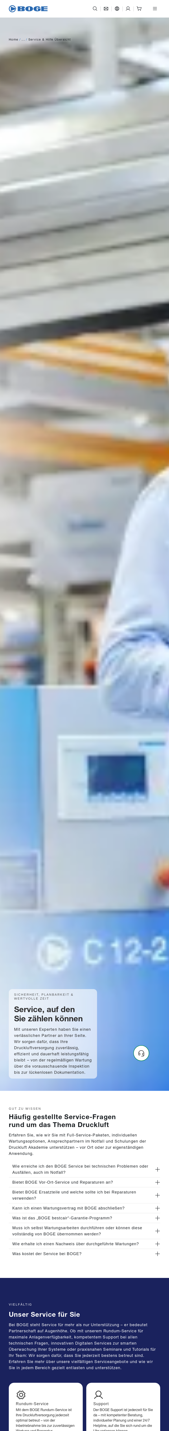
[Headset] (141, 1053)
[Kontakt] (106, 8)
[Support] (128, 8)
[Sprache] (117, 8)
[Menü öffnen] (155, 9)
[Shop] (139, 8)
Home (13, 39)
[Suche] (95, 8)
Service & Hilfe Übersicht (49, 39)
